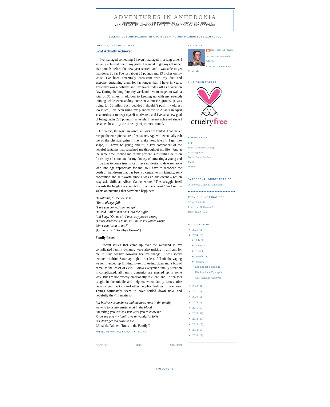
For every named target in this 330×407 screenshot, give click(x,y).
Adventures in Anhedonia (165, 17)
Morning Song (196, 152)
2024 (195, 235)
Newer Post (102, 344)
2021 (195, 291)
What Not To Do (197, 202)
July (198, 240)
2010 (195, 335)
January (200, 261)
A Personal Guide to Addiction (205, 184)
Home (139, 344)
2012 (195, 329)
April (199, 250)
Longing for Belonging (207, 266)
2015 (195, 313)
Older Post (176, 344)
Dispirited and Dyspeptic (208, 272)
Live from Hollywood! (200, 207)
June (198, 245)
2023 (195, 285)
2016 (195, 307)
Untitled (192, 162)
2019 (195, 302)
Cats (190, 142)
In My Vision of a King (201, 147)
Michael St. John (222, 50)
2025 (195, 229)
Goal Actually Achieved (114, 51)
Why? (191, 166)
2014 (195, 318)
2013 (195, 324)
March (199, 256)
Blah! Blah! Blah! (198, 212)
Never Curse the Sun (199, 157)
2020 (195, 296)
